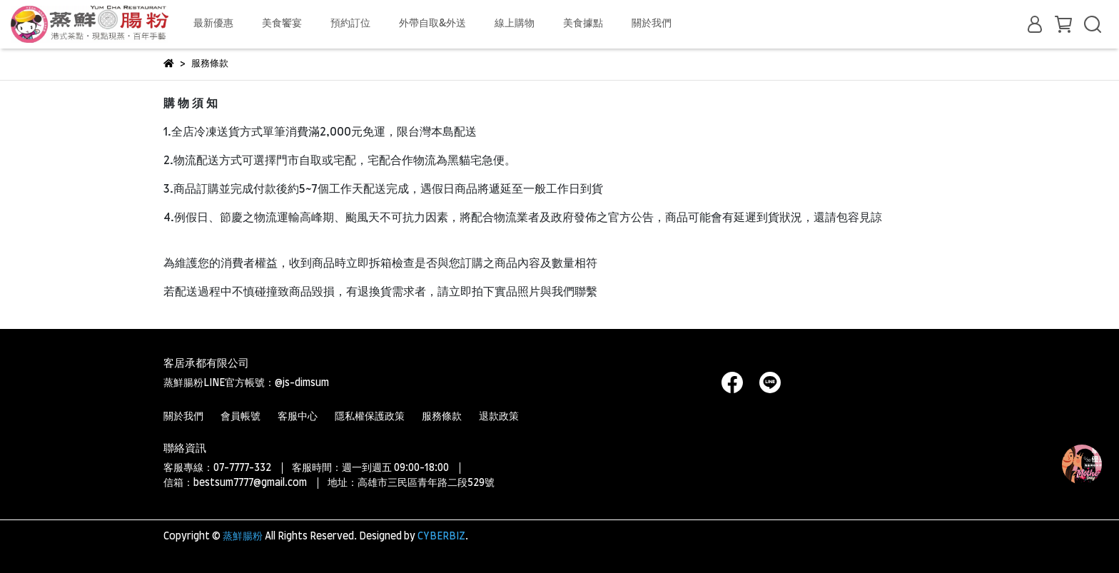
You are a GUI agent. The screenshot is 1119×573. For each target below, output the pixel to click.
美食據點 (583, 24)
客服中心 (298, 417)
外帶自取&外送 (432, 24)
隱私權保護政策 (370, 417)
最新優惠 (213, 24)
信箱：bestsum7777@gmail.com (235, 483)
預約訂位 (350, 24)
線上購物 (515, 24)
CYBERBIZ (441, 537)
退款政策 (499, 417)
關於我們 (652, 24)
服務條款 (442, 417)
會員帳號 (240, 417)
